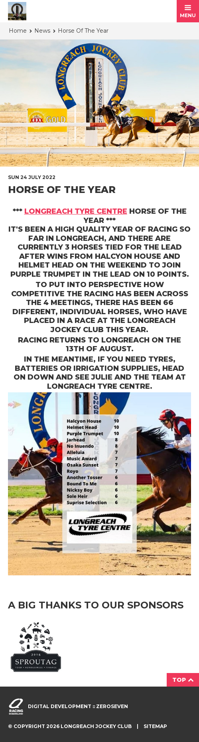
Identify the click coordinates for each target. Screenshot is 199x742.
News (42, 30)
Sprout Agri (36, 647)
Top (182, 679)
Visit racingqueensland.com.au (16, 706)
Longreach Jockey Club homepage (17, 11)
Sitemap (155, 726)
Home (18, 30)
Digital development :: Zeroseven (78, 706)
